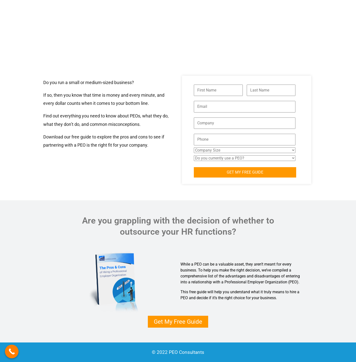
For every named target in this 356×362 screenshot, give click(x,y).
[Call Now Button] (12, 351)
